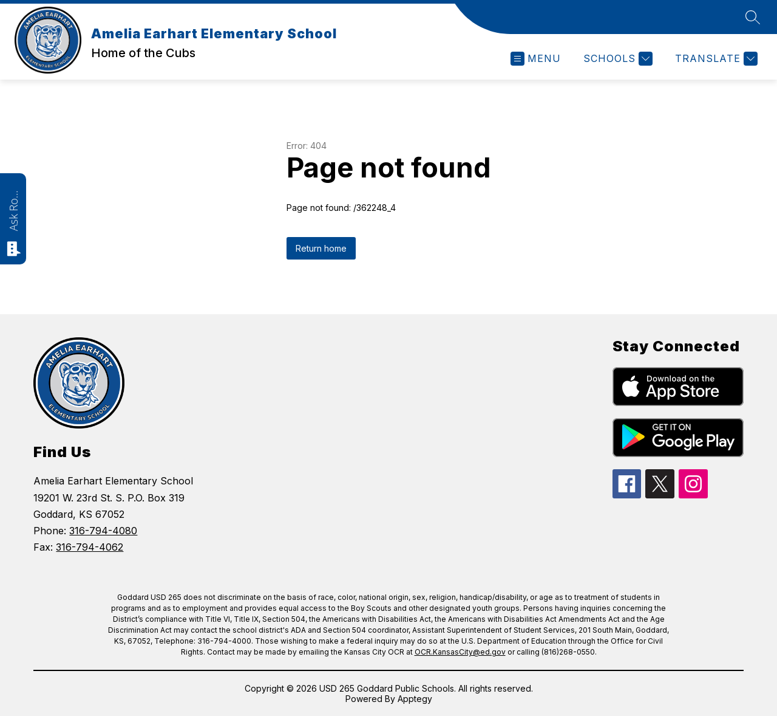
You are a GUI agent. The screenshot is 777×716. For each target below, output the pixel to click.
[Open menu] (536, 58)
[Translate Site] (715, 58)
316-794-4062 (89, 547)
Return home (321, 248)
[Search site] (752, 17)
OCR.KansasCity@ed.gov (460, 651)
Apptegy (415, 699)
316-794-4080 (103, 531)
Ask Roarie (13, 209)
